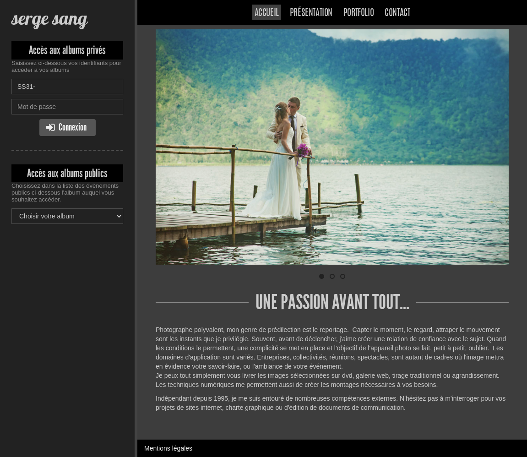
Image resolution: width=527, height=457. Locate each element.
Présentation (311, 13)
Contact (397, 13)
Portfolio (358, 13)
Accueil (267, 13)
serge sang (49, 18)
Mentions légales (168, 448)
